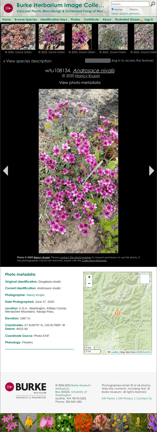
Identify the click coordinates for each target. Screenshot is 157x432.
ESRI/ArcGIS (143, 352)
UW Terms (108, 398)
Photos (134, 9)
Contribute (91, 19)
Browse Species (26, 19)
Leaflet (113, 352)
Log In (149, 19)
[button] (117, 313)
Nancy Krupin (87, 75)
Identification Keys (53, 19)
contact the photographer (75, 257)
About (106, 19)
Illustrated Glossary (128, 19)
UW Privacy (125, 398)
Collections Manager (94, 260)
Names (118, 9)
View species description (29, 60)
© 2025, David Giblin (18, 52)
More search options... (126, 13)
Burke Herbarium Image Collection (64, 4)
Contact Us (144, 398)
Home (6, 19)
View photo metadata (80, 82)
